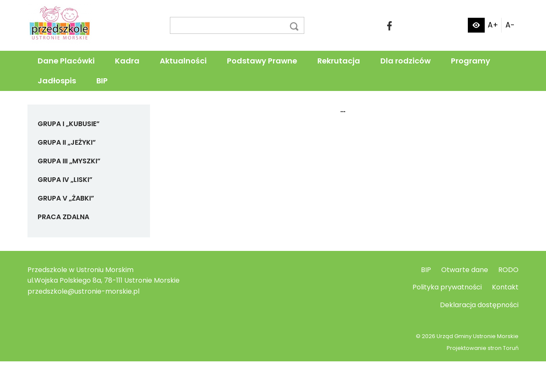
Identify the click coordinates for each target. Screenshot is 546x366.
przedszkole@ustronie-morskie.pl (83, 291)
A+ (493, 25)
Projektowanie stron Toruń (483, 348)
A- (510, 25)
